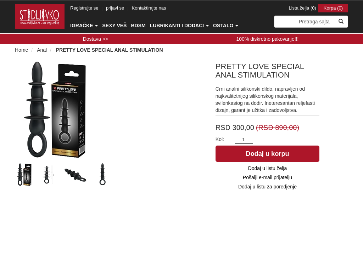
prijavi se (115, 8)
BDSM (138, 25)
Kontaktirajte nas (149, 8)
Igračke (84, 25)
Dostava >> (95, 39)
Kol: (220, 139)
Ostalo (225, 25)
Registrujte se (84, 8)
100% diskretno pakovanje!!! (267, 39)
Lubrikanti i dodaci (179, 25)
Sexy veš (114, 25)
